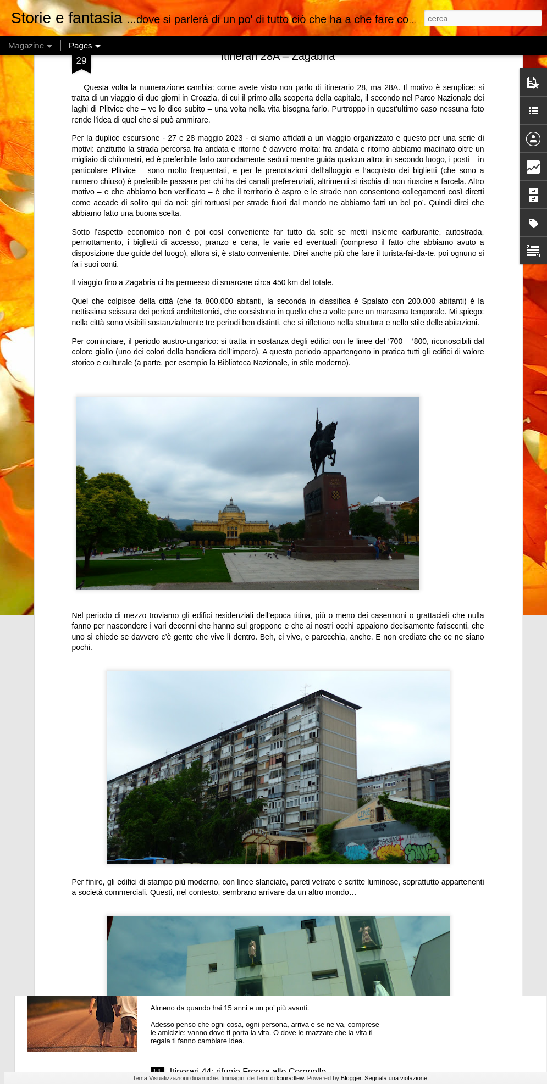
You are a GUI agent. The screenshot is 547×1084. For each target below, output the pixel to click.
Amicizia (186, 947)
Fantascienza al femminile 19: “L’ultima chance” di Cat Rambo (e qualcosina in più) (267, 827)
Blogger (351, 1078)
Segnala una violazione (395, 1078)
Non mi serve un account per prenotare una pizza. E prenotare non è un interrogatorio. (214, 774)
